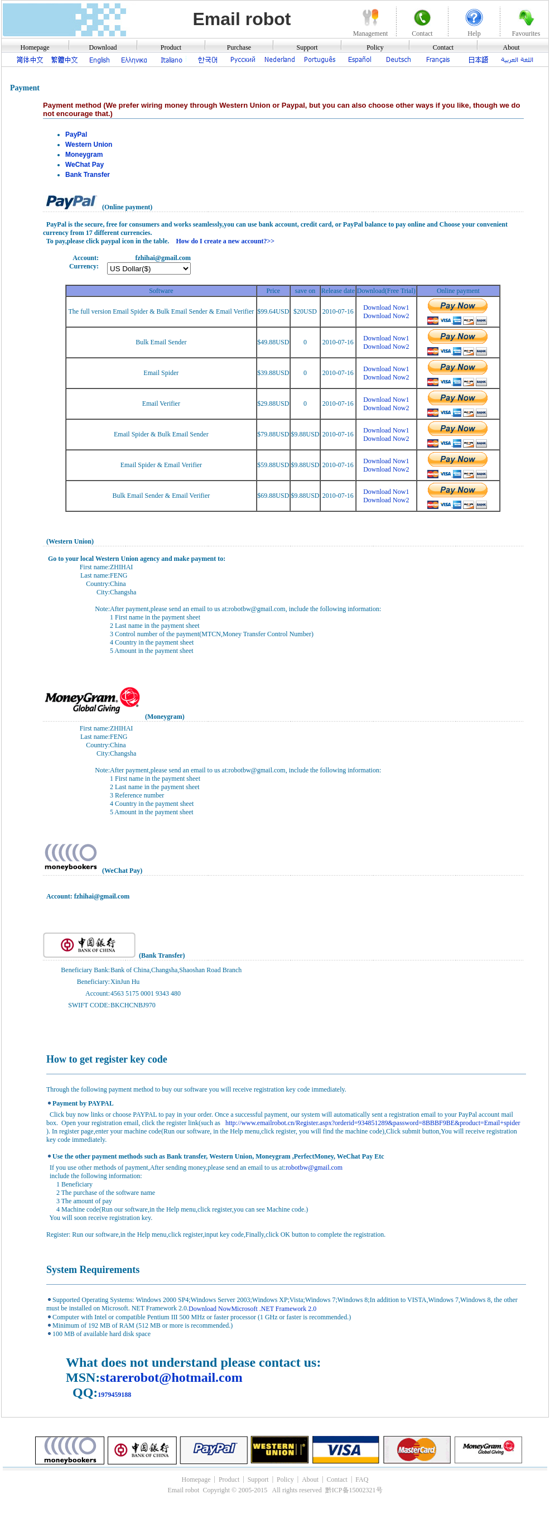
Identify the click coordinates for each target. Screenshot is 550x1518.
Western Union (88, 144)
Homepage (35, 47)
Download (103, 47)
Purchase (239, 47)
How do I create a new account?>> (225, 241)
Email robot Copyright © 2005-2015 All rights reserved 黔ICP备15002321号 (274, 1490)
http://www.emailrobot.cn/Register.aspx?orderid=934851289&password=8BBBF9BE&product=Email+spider (372, 1123)
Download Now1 (386, 307)
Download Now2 (386, 316)
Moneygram (84, 154)
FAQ (361, 1479)
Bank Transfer (87, 175)
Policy (375, 47)
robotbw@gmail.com (314, 1167)
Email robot (241, 19)
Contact (443, 47)
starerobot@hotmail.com (171, 1377)
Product (171, 47)
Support (306, 47)
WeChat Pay (84, 165)
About (511, 47)
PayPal (76, 134)
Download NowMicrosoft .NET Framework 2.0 (252, 1309)
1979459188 (114, 1395)
